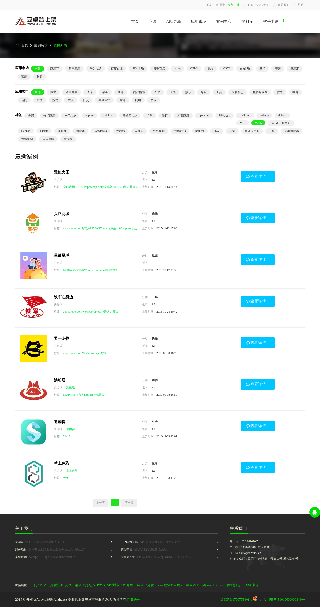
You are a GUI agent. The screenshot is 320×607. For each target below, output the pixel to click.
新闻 (24, 100)
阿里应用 (74, 68)
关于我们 (24, 528)
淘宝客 (80, 131)
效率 (280, 92)
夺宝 (232, 131)
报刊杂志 (237, 92)
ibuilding (245, 115)
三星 (262, 68)
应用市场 (198, 21)
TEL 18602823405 (256, 5)
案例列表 (58, 47)
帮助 (297, 5)
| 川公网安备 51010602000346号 (279, 599)
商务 (121, 92)
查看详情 (256, 174)
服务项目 (21, 549)
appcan (89, 115)
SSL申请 (252, 585)
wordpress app (216, 585)
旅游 (39, 100)
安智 (278, 68)
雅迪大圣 (61, 172)
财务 (122, 100)
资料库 (247, 21)
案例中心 (224, 21)
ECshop (25, 130)
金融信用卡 (252, 131)
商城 (152, 21)
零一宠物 (61, 338)
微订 (165, 115)
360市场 (245, 68)
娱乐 (188, 92)
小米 (178, 68)
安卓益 (19, 542)
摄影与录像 (260, 92)
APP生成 (99, 585)
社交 (86, 100)
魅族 (210, 68)
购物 (138, 100)
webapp (264, 115)
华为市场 (95, 68)
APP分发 (147, 585)
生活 (70, 100)
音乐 (153, 100)
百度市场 (117, 68)
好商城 (120, 131)
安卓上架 (71, 585)
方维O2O (180, 131)
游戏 (55, 100)
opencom (204, 115)
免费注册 (233, 5)
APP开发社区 (54, 585)
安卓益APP (130, 115)
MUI (242, 122)
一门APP (70, 115)
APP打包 (85, 585)
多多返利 (159, 131)
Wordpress (100, 130)
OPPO (194, 68)
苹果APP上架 (196, 585)
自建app (179, 585)
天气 (173, 92)
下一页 (129, 502)
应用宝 (54, 68)
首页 (135, 21)
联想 (39, 76)
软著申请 (270, 21)
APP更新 (173, 21)
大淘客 (68, 139)
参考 (105, 92)
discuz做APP (164, 585)
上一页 (100, 502)
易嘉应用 (183, 115)
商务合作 (133, 599)
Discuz (44, 130)
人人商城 (48, 139)
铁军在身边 (63, 297)
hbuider (199, 130)
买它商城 (61, 214)
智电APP (224, 115)
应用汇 (294, 68)
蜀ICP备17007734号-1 (236, 599)
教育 (295, 92)
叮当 (272, 131)
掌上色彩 (61, 463)
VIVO (226, 68)
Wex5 (258, 122)
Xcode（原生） (280, 123)
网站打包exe (236, 585)
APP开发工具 (130, 585)
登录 (222, 5)
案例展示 (39, 47)
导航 (204, 92)
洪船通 (59, 380)
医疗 (90, 92)
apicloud (108, 115)
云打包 (139, 131)
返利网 (62, 131)
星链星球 (61, 255)
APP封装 (112, 585)
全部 (38, 68)
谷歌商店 (159, 68)
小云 (217, 131)
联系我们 (280, 5)
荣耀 (24, 76)
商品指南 (139, 92)
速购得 (59, 422)
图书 (157, 92)
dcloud (282, 115)
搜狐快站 (27, 139)
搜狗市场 (138, 68)
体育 (53, 92)
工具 (219, 92)
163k (149, 115)
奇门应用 (49, 115)
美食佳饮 (104, 100)
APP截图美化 (129, 542)
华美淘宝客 (291, 131)
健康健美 (71, 92)
